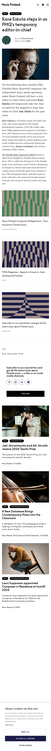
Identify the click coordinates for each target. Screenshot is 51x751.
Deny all (25, 732)
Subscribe (25, 394)
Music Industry (15, 13)
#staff (21, 354)
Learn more (9, 725)
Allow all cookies (25, 738)
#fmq (4, 354)
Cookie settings (25, 745)
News (5, 13)
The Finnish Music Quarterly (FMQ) (18, 154)
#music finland (12, 354)
